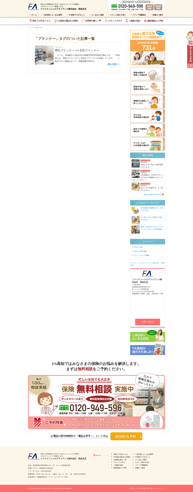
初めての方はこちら (41, 21)
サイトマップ (160, 488)
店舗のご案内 (157, 15)
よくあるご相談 (98, 15)
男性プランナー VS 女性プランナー (77, 50)
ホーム (34, 15)
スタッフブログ (115, 21)
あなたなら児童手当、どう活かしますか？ (151, 189)
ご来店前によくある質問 (52, 15)
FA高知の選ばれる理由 (67, 21)
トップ (30, 27)
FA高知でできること (77, 15)
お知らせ (137, 247)
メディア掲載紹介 (139, 15)
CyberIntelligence (66, 488)
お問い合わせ (147, 322)
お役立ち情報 (138, 251)
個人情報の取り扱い (146, 488)
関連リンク (134, 488)
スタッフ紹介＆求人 (118, 15)
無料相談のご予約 (155, 21)
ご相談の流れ (135, 21)
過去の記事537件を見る (152, 194)
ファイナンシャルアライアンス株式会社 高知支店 (63, 9)
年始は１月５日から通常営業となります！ (151, 166)
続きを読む (113, 64)
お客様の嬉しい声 (93, 21)
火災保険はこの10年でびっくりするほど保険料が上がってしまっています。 (147, 177)
